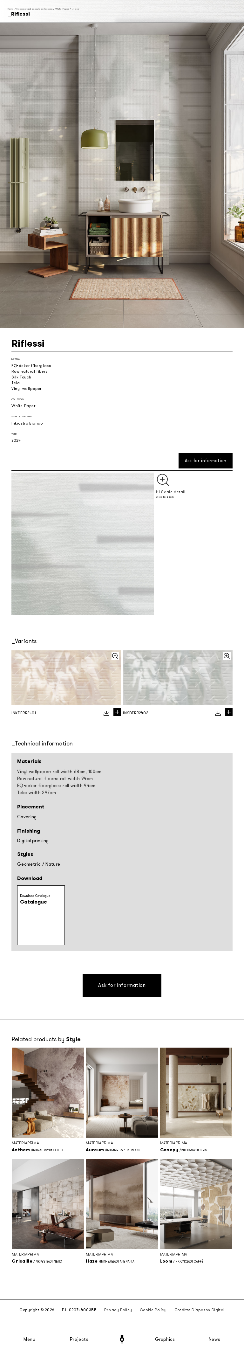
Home (11, 8)
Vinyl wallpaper (26, 388)
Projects (79, 1339)
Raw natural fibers (29, 371)
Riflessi (75, 8)
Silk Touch (21, 377)
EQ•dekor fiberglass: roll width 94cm (56, 786)
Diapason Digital (208, 1310)
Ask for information (206, 461)
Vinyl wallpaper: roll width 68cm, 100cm (59, 772)
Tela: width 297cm (36, 793)
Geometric (29, 864)
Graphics (165, 1339)
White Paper (62, 8)
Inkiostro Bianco (27, 423)
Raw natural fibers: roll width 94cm (55, 779)
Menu (30, 1339)
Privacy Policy (118, 1310)
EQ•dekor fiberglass (31, 365)
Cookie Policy (153, 1310)
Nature (52, 864)
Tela (15, 382)
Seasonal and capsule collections (34, 8)
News (214, 1339)
